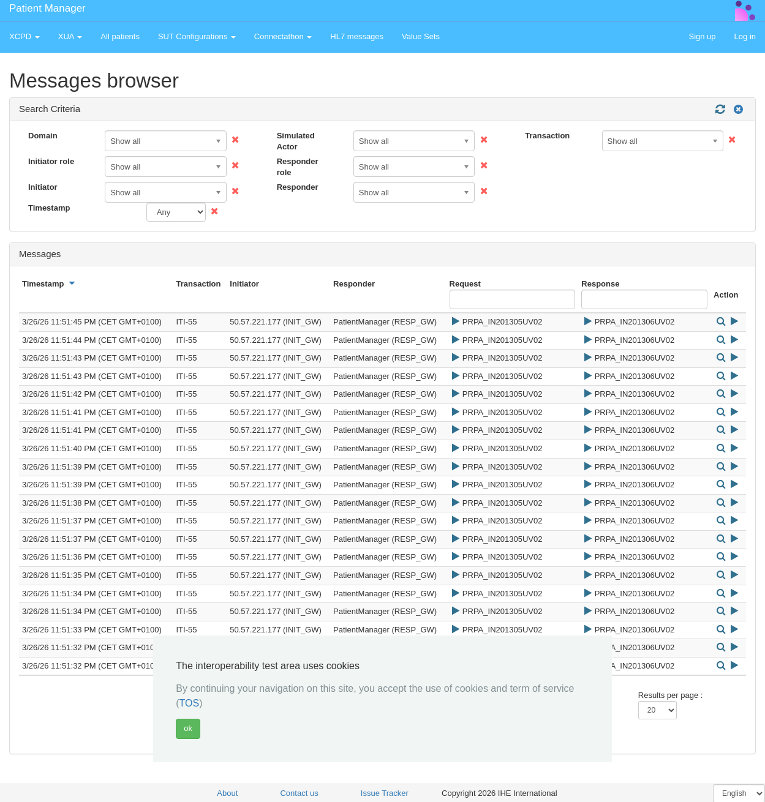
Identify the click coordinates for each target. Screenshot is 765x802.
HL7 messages (356, 36)
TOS (189, 703)
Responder (297, 187)
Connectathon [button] (283, 36)
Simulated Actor (296, 141)
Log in (745, 36)
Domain (43, 135)
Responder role (297, 167)
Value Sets (421, 36)
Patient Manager (47, 8)
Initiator (43, 187)
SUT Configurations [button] (197, 36)
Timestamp (49, 207)
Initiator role (51, 161)
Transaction (547, 135)
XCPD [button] (24, 36)
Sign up (701, 36)
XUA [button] (70, 36)
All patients (120, 36)
